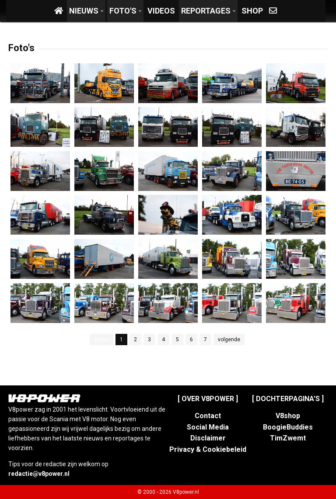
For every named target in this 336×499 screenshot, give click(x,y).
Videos (161, 10)
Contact (208, 416)
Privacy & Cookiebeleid (207, 449)
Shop (252, 10)
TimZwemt (288, 438)
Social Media (208, 427)
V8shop (288, 416)
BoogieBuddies (288, 427)
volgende (229, 339)
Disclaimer (208, 438)
